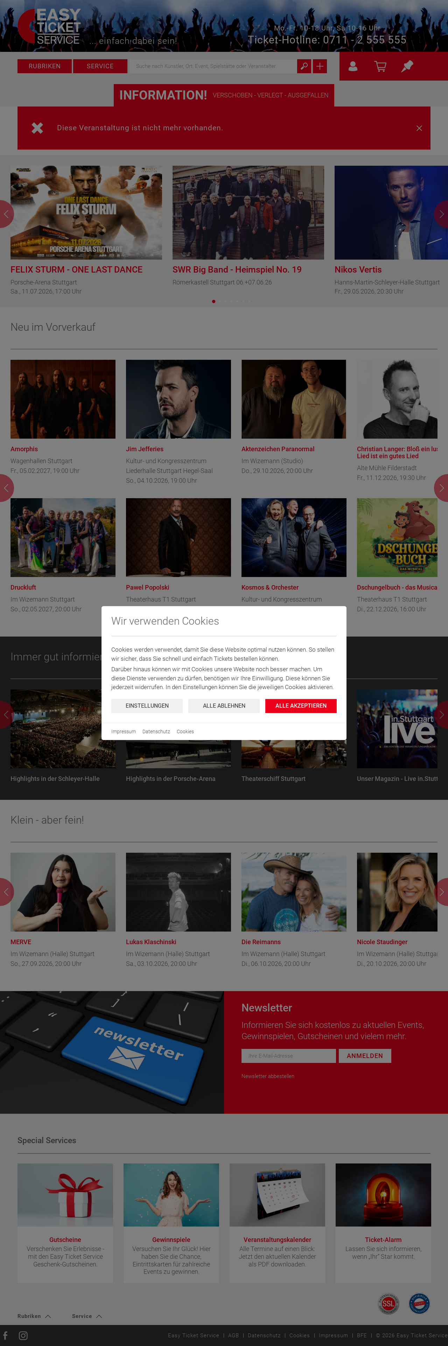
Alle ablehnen (224, 705)
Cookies (185, 731)
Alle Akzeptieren (301, 705)
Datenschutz (156, 731)
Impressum (123, 731)
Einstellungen (147, 705)
